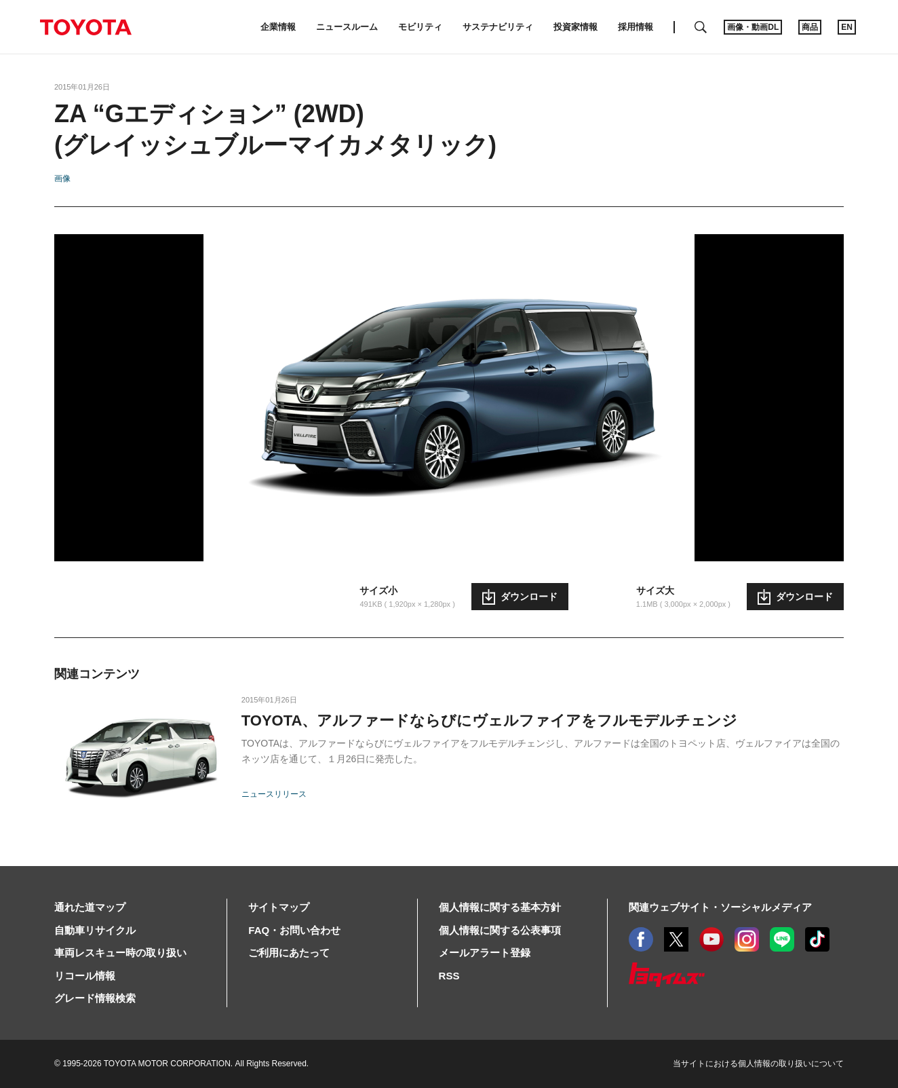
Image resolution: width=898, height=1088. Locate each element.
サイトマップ (278, 907)
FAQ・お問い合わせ (294, 930)
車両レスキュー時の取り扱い (120, 952)
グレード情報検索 (95, 998)
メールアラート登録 (484, 952)
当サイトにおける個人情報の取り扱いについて (758, 1063)
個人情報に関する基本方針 (500, 907)
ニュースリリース (274, 794)
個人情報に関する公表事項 (500, 930)
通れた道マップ (89, 907)
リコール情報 (84, 975)
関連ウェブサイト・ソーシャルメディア (720, 907)
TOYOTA (85, 27)
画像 (62, 178)
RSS (449, 975)
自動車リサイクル (95, 930)
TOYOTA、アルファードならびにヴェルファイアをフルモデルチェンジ (489, 720)
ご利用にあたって (289, 952)
